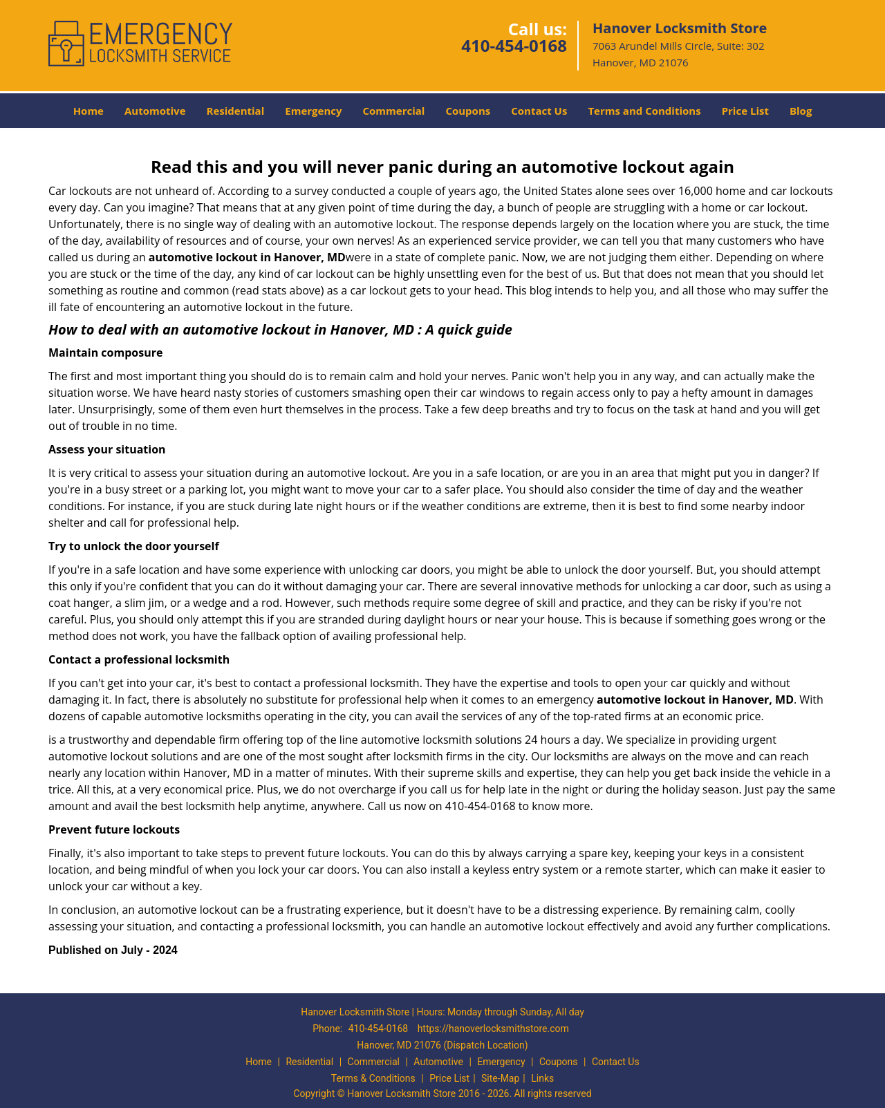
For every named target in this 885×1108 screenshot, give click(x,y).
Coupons (467, 111)
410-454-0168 (514, 45)
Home (88, 111)
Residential (236, 111)
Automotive (155, 111)
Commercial (394, 111)
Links (542, 1078)
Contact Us (539, 111)
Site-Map (500, 1078)
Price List (745, 111)
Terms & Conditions (373, 1078)
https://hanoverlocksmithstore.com (493, 1028)
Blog (801, 111)
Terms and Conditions (644, 111)
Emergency (313, 111)
